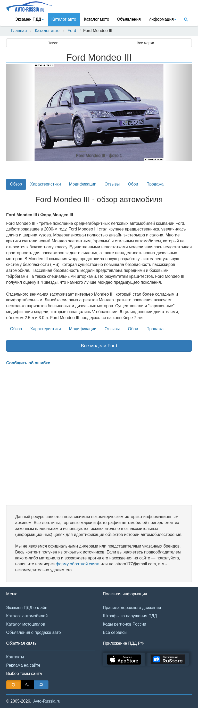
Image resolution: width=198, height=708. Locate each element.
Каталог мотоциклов (25, 624)
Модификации (82, 184)
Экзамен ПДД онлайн (26, 607)
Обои (133, 184)
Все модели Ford (99, 345)
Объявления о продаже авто (33, 632)
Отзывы (112, 184)
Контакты (15, 657)
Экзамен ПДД (29, 19)
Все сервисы (115, 632)
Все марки (145, 43)
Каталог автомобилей (27, 616)
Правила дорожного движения (132, 607)
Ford (72, 30)
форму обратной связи (78, 564)
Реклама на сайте (23, 665)
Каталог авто (64, 19)
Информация (162, 19)
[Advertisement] (99, 435)
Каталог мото (96, 19)
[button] (20, 112)
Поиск (53, 43)
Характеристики (45, 184)
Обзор (16, 184)
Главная (19, 30)
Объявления (129, 19)
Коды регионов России (124, 624)
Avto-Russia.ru (46, 701)
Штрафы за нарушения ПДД (130, 616)
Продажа (155, 184)
